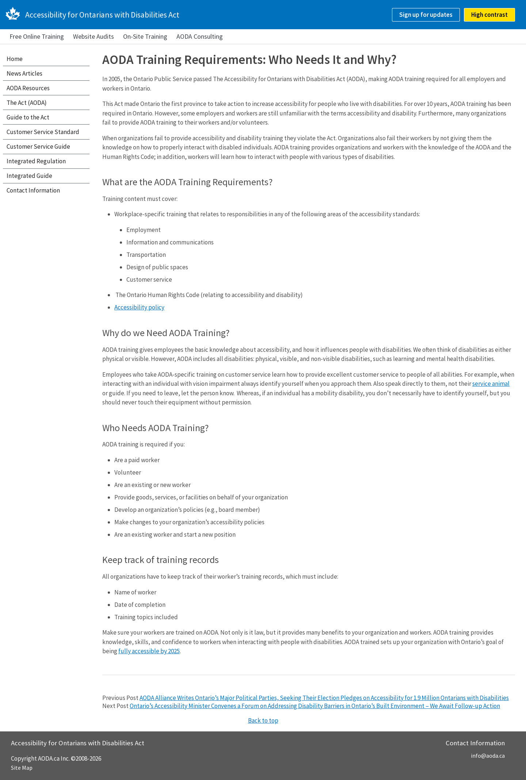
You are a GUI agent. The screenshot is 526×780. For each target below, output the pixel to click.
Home (15, 59)
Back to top (263, 720)
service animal (491, 384)
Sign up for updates (426, 15)
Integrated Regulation (36, 161)
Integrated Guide (29, 176)
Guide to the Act (28, 117)
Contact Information (33, 190)
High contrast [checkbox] (489, 15)
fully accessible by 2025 (149, 651)
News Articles (24, 73)
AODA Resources (28, 88)
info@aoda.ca (488, 755)
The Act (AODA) (27, 103)
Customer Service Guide (38, 146)
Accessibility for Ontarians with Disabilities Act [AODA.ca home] (102, 14)
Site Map (22, 767)
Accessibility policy (139, 307)
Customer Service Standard (43, 132)
